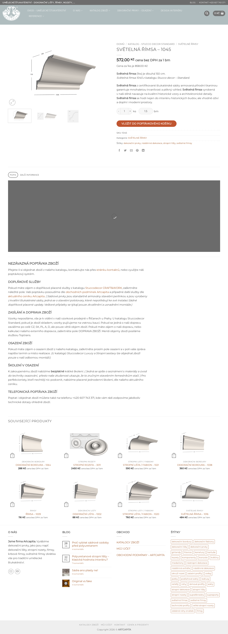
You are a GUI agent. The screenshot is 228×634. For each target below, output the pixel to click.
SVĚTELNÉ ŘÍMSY (188, 44)
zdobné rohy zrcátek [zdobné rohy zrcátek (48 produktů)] (183, 611)
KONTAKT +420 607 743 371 (212, 2)
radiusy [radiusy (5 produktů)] (205, 579)
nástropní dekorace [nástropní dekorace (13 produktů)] (197, 563)
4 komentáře (84, 549)
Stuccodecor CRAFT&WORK (103, 287)
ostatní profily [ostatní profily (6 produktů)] (195, 573)
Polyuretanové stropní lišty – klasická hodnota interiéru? (90, 558)
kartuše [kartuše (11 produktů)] (211, 552)
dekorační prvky (132, 143)
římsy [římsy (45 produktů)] (200, 611)
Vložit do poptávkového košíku (146, 123)
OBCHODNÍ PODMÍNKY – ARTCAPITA (141, 555)
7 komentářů (84, 563)
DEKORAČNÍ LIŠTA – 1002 (87, 514)
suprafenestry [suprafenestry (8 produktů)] (197, 595)
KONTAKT (119, 624)
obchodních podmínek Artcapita (87, 292)
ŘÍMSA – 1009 (33, 514)
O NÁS (78, 10)
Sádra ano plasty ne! (85, 570)
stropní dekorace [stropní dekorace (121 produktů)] (181, 589)
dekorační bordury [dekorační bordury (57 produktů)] (182, 541)
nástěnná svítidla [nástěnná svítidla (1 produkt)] (181, 568)
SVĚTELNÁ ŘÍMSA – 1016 (194, 514)
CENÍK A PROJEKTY (138, 624)
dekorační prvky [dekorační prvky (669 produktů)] (198, 547)
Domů (120, 44)
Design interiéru (171, 10)
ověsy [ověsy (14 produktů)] (208, 573)
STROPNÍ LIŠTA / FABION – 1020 (141, 514)
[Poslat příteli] (131, 150)
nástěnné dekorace (152, 143)
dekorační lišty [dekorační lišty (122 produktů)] (179, 547)
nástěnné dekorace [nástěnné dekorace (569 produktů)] (203, 568)
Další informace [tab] (29, 174)
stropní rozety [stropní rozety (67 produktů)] (179, 595)
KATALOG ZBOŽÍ (100, 10)
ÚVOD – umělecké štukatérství (46, 10)
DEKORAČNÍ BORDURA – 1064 (33, 464)
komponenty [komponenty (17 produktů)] (189, 557)
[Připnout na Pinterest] (137, 150)
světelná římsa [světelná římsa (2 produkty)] (179, 600)
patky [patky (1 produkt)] (175, 579)
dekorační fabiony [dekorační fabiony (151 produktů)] (204, 541)
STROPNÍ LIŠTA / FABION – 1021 (141, 464)
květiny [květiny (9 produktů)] (215, 557)
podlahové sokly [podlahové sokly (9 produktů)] (189, 579)
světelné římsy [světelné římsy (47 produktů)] (198, 600)
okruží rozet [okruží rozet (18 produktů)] (178, 573)
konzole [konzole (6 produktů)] (203, 557)
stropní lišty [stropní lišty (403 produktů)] (199, 589)
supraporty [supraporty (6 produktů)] (213, 595)
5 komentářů (81, 574)
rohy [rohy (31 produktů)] (183, 584)
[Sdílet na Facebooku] (119, 150)
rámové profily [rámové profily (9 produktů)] (197, 584)
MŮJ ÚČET (123, 548)
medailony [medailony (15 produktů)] (177, 563)
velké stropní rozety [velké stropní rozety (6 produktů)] (203, 605)
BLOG (192, 2)
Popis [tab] (13, 174)
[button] (206, 13)
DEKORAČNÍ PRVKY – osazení (135, 10)
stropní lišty (169, 143)
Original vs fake (82, 581)
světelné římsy (184, 143)
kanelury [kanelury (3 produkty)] (199, 552)
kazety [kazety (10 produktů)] (175, 557)
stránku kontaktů (108, 269)
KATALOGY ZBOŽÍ (128, 542)
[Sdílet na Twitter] (125, 150)
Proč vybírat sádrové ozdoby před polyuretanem (90, 544)
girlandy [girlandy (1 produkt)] (176, 552)
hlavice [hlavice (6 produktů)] (188, 552)
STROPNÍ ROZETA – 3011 (87, 464)
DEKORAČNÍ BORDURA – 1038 (194, 464)
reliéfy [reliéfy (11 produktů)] (175, 584)
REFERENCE (36, 16)
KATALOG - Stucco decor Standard (151, 44)
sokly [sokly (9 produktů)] (210, 584)
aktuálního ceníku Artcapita (26, 296)
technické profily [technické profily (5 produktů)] (181, 605)
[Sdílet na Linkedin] (143, 150)
